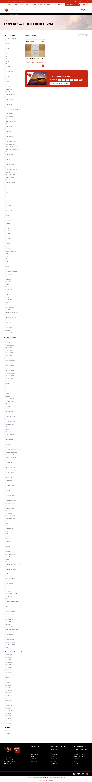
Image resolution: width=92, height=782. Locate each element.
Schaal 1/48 (8, 697)
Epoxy (7, 403)
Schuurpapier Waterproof (12, 554)
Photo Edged (9, 510)
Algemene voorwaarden (81, 749)
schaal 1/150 (9, 667)
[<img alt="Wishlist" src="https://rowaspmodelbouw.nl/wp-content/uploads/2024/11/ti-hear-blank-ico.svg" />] (81, 10)
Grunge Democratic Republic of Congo (13, 110)
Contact (76, 758)
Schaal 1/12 (8, 659)
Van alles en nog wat (10, 604)
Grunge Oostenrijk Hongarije (12, 149)
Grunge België (9, 99)
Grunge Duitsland (10, 113)
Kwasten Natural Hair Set (12, 459)
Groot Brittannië (10, 91)
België (7, 46)
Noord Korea (9, 238)
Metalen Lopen (9, 487)
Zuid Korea (8, 325)
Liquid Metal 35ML (10, 472)
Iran (7, 195)
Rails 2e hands (9, 533)
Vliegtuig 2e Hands (10, 611)
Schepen (8, 546)
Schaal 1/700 (9, 705)
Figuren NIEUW (9, 411)
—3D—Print (8, 340)
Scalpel (7, 538)
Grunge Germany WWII (11, 121)
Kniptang (8, 447)
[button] (39, 65)
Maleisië (8, 223)
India (7, 187)
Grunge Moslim (9, 136)
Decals (7, 388)
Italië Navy (8, 202)
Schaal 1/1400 (9, 662)
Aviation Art (34, 754)
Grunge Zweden (10, 179)
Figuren (8, 406)
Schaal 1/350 (9, 690)
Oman (7, 246)
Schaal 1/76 (8, 713)
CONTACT (84, 4)
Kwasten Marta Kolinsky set (12, 454)
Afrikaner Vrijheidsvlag (11, 38)
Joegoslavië (8, 213)
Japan (7, 207)
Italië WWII (8, 205)
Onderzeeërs (9, 505)
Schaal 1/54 (8, 700)
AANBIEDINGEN (61, 4)
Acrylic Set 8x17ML (10, 375)
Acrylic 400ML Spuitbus (11, 357)
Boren (7, 383)
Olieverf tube (9, 498)
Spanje (7, 286)
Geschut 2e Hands (10, 431)
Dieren (7, 393)
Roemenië (8, 264)
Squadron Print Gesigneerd (12, 566)
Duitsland (8, 66)
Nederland (8, 233)
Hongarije (8, 184)
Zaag (7, 647)
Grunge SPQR (9, 159)
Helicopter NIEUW (10, 439)
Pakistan (8, 253)
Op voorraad (9, 733)
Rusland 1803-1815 (10, 269)
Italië (7, 200)
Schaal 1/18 (8, 672)
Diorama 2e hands (10, 398)
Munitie (8, 490)
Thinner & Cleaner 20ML (11, 593)
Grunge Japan (9, 131)
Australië (8, 43)
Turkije (7, 297)
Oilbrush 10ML (9, 493)
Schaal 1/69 (8, 703)
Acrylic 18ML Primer (10, 352)
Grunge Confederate (11, 107)
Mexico (7, 228)
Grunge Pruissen (10, 154)
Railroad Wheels (9, 528)
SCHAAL (28, 4)
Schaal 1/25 (8, 680)
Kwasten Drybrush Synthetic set (13, 449)
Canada (8, 53)
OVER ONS (53, 4)
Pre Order (8, 526)
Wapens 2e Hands (10, 634)
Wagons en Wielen (10, 626)
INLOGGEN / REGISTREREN (72, 4)
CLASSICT (26, 773)
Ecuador (8, 76)
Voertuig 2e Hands (10, 619)
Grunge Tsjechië (10, 164)
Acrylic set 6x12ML (10, 365)
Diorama (8, 396)
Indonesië (8, 190)
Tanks (7, 588)
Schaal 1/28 (8, 682)
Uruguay (8, 302)
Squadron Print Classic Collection (13, 564)
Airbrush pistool (9, 378)
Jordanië (8, 215)
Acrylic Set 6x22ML (10, 373)
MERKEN (16, 4)
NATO (7, 230)
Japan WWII (9, 210)
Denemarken (9, 63)
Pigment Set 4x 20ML (11, 515)
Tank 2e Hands (9, 583)
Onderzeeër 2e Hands (11, 500)
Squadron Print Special (11, 569)
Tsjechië (8, 294)
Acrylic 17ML (9, 347)
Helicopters (8, 442)
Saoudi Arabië (9, 276)
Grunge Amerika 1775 (11, 94)
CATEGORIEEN (7, 4)
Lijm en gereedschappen (11, 470)
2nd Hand (8, 342)
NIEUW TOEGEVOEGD (37, 4)
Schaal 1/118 (9, 657)
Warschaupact (9, 320)
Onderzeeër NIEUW (10, 503)
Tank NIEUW (9, 586)
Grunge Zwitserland (10, 182)
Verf (7, 606)
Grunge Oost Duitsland (11, 146)
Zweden (8, 330)
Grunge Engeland (10, 116)
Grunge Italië (9, 126)
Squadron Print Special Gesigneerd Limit (14, 572)
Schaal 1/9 (8, 718)
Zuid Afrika (8, 322)
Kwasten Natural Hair (11, 457)
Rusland (8, 266)
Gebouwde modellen (36, 752)
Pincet (7, 523)
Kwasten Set (9, 462)
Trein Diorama (9, 596)
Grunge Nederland (10, 139)
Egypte (7, 79)
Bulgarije (8, 51)
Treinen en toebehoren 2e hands (13, 601)
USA (7, 304)
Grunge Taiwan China (11, 162)
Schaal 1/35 (8, 687)
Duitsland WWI (9, 71)
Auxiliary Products (10, 380)
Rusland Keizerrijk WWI (11, 271)
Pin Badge (8, 521)
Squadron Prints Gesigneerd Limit (13, 575)
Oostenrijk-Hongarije (11, 251)
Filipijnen (8, 81)
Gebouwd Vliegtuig (10, 421)
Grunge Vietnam (10, 177)
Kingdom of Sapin (10, 218)
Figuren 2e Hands (10, 408)
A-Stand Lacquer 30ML (11, 345)
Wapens (8, 632)
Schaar (7, 544)
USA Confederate (10, 307)
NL (86, 1)
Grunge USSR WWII (10, 174)
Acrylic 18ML (9, 350)
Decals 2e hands (9, 391)
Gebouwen (8, 426)
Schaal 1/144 (9, 664)
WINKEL (21, 4)
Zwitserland (9, 332)
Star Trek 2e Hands (10, 578)
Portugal (8, 258)
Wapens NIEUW (9, 637)
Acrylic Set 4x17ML (10, 363)
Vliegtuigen (8, 616)
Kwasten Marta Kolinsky (11, 452)
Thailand (8, 292)
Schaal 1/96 (8, 723)
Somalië (8, 284)
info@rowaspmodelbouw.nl (10, 759)
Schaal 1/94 (8, 720)
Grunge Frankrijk (10, 118)
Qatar (7, 261)
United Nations (9, 299)
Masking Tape (9, 480)
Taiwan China (9, 289)
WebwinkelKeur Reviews (47, 777)
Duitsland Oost (9, 68)
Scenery (8, 541)
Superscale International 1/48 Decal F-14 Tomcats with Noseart (34, 59)
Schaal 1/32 (8, 685)
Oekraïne (8, 243)
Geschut (8, 429)
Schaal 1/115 (9, 654)
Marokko (8, 225)
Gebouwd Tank (9, 419)
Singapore (8, 279)
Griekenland (9, 89)
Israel (7, 197)
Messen (8, 482)
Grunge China (9, 104)
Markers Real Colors (10, 475)
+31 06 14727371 (8, 757)
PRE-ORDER (47, 4)
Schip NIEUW (9, 551)
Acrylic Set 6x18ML (10, 370)
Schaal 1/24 (8, 677)
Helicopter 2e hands (10, 436)
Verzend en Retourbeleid (81, 754)
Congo (7, 61)
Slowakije (8, 281)
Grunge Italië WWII (10, 128)
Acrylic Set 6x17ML (10, 368)
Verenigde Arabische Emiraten (13, 312)
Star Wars (8, 581)
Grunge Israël (9, 123)
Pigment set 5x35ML (10, 518)
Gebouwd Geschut (10, 416)
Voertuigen (8, 624)
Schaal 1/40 (8, 692)
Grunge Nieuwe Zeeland (11, 141)
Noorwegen (9, 241)
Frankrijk (8, 86)
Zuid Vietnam (9, 327)
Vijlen (7, 609)
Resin (7, 536)
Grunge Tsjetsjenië (10, 167)
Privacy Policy (78, 752)
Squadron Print (9, 561)
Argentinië (8, 40)
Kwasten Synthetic (10, 464)
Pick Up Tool (9, 513)
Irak (7, 192)
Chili (7, 56)
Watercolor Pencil (10, 639)
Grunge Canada (9, 102)
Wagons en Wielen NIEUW (12, 629)
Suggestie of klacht (80, 756)
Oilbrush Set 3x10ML (11, 495)
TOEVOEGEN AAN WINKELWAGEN (60, 83)
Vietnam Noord (9, 314)
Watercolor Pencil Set (11, 642)
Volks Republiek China (11, 317)
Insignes (8, 444)
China (7, 58)
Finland (7, 84)
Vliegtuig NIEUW (10, 614)
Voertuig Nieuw (9, 621)
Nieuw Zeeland (9, 235)
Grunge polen (9, 151)
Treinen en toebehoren (11, 598)
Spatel (7, 559)
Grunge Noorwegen (10, 144)
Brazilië (7, 48)
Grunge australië (10, 96)
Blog (75, 761)
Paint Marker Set (10, 508)
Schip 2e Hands (9, 549)
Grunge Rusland (9, 156)
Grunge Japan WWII (10, 134)
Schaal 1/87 (8, 715)
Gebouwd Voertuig (10, 424)
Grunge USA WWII (10, 172)
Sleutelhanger (9, 556)
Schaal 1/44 (8, 695)
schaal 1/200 (9, 675)
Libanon (8, 220)
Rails (7, 531)
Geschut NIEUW (10, 434)
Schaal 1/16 (8, 669)
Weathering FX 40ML (11, 644)
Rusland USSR (9, 274)
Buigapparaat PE (10, 386)
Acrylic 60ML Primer (10, 360)
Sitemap (76, 763)
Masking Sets (9, 477)
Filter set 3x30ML (10, 414)
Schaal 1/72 (8, 708)
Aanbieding (8, 730)
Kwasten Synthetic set (11, 467)
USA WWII (8, 309)
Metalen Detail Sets (10, 485)
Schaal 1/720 (9, 710)
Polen (7, 256)
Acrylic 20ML (9, 355)
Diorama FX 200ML (10, 401)
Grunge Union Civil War (11, 169)
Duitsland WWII (9, 74)
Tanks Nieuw (9, 591)
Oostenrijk (8, 248)
